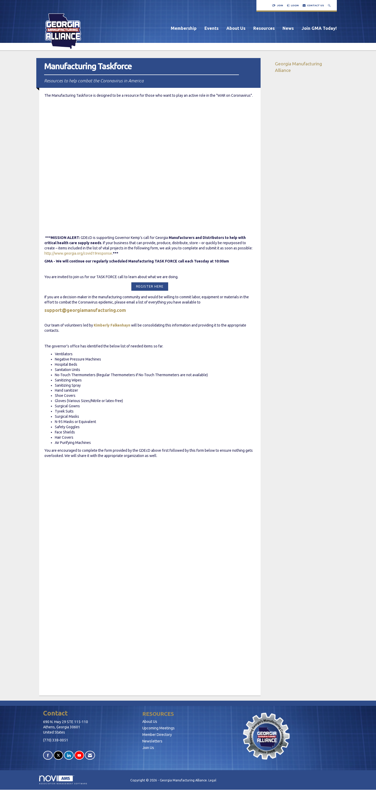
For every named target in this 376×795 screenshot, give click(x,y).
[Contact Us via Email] (90, 755)
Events (211, 28)
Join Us (148, 748)
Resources (264, 28)
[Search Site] (330, 5)
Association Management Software (63, 780)
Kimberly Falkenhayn (112, 325)
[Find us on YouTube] (79, 755)
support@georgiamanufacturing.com (85, 310)
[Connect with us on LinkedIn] (69, 755)
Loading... (149, 573)
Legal (212, 780)
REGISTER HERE (149, 286)
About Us (235, 28)
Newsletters (152, 741)
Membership (184, 28)
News (288, 28)
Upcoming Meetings (158, 728)
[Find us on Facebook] (48, 755)
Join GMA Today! (319, 28)
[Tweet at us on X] (58, 755)
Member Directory (157, 735)
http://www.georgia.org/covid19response (78, 253)
